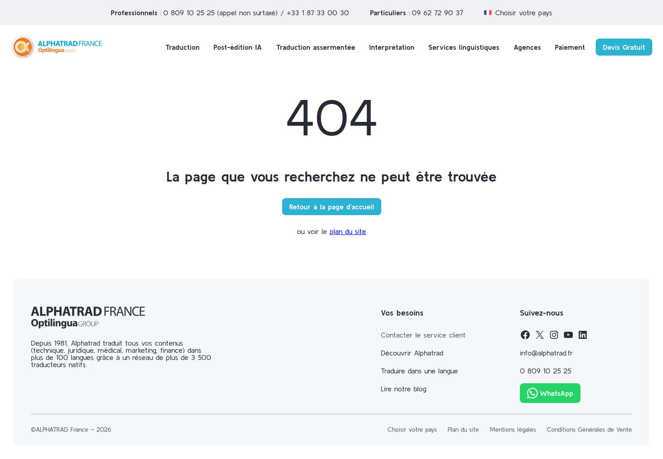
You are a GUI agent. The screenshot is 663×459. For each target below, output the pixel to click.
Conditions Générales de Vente (589, 429)
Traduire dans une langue (419, 371)
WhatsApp (556, 393)
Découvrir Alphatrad (412, 353)
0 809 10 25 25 (188, 13)
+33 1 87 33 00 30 (318, 13)
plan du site (348, 231)
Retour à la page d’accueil (331, 207)
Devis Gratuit (624, 47)
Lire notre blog (403, 389)
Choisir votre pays (523, 13)
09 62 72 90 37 (437, 13)
